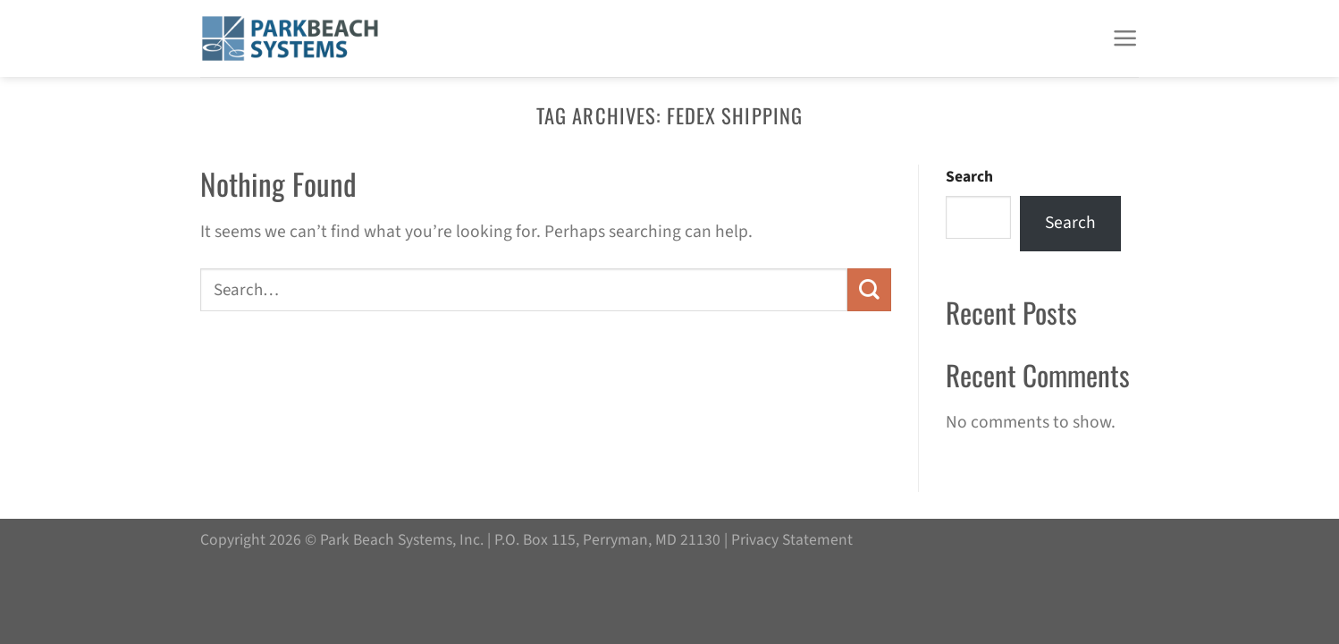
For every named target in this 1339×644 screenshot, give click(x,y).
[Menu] (1125, 38)
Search (969, 176)
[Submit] (868, 289)
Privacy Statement (792, 540)
